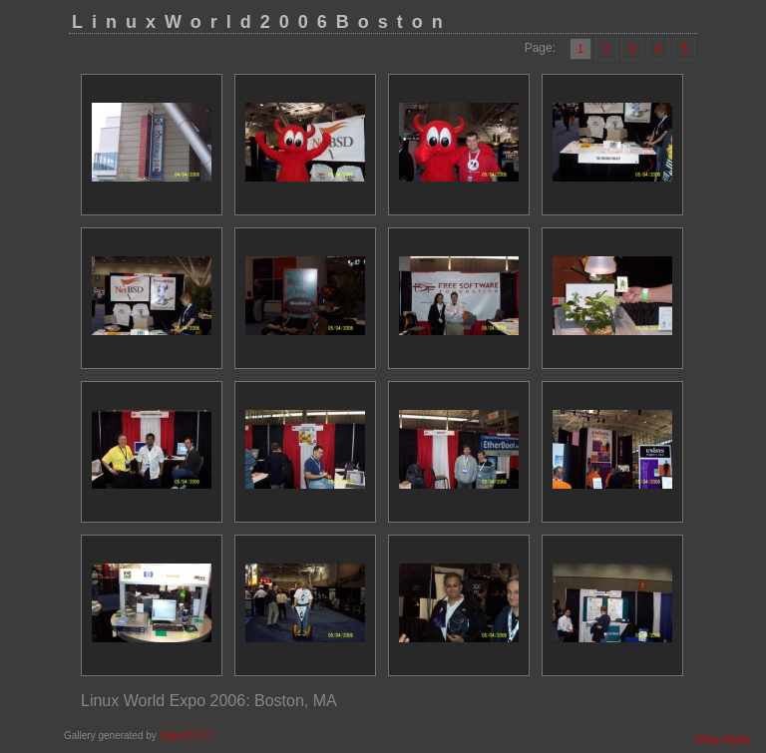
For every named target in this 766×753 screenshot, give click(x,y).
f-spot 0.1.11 (187, 735)
